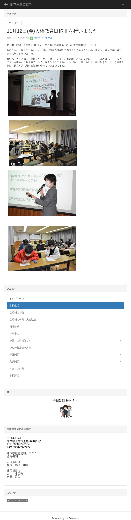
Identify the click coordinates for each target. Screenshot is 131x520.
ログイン (122, 4)
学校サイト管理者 (41, 38)
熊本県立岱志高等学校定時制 (24, 4)
